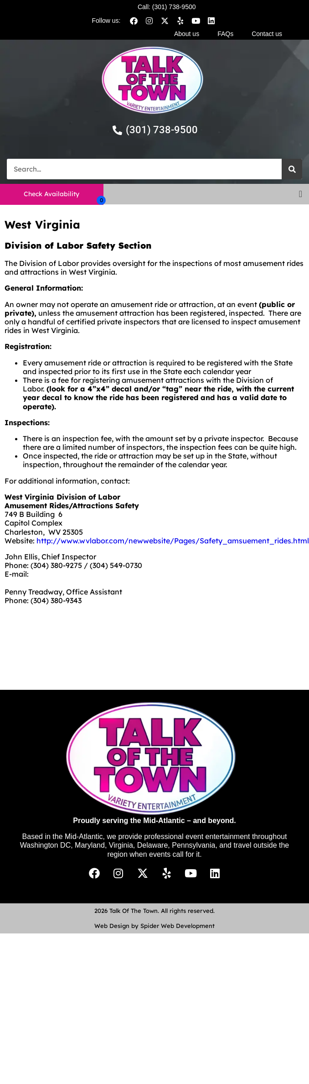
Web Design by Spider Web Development (154, 925)
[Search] (292, 169)
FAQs (225, 33)
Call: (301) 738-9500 (167, 6)
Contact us (267, 33)
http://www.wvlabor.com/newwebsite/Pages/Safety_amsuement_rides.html (172, 540)
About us (186, 33)
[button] (300, 194)
